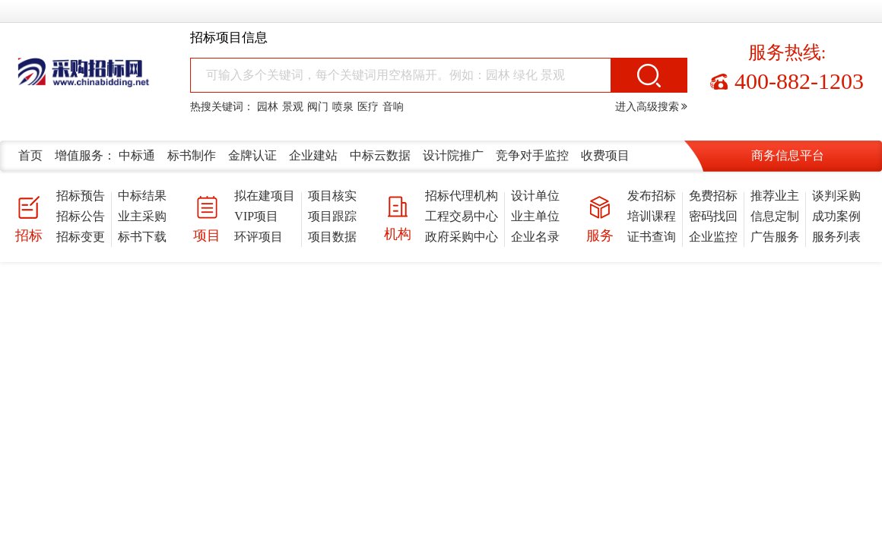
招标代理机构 (461, 195)
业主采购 (142, 216)
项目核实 (332, 195)
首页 (30, 155)
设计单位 (535, 195)
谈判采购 (836, 195)
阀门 (317, 106)
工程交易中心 (461, 216)
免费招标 (713, 195)
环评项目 (258, 236)
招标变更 (80, 236)
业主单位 (535, 216)
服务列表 (836, 236)
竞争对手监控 (532, 155)
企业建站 (313, 155)
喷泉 (343, 106)
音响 (393, 106)
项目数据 (332, 236)
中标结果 (142, 195)
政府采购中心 (461, 236)
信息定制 (774, 216)
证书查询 (651, 236)
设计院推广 (453, 155)
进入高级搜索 (651, 106)
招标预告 (80, 195)
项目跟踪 (332, 216)
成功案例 (836, 216)
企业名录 (535, 236)
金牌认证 (252, 155)
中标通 (137, 155)
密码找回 (713, 216)
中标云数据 (380, 155)
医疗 (368, 106)
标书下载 (142, 236)
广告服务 (774, 236)
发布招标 (651, 195)
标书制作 (191, 155)
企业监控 (713, 236)
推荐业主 (774, 195)
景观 (292, 106)
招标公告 (80, 216)
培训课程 (651, 216)
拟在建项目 (264, 195)
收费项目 (605, 155)
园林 (267, 106)
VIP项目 (256, 216)
